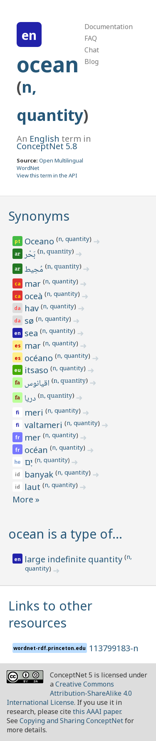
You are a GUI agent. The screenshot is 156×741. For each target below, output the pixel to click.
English (44, 138)
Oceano (40, 241)
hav (33, 308)
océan (37, 449)
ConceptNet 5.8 (47, 146)
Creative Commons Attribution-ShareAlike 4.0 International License (69, 693)
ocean (48, 64)
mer (34, 437)
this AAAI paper (97, 711)
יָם (30, 462)
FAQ (90, 38)
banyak (40, 474)
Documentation (108, 26)
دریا (30, 399)
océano (40, 358)
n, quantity (73, 238)
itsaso (37, 370)
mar (34, 283)
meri (35, 412)
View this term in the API (47, 175)
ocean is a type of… (65, 533)
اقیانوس (37, 384)
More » (26, 499)
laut (33, 486)
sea (32, 333)
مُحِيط (34, 270)
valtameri (44, 425)
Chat (91, 49)
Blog (91, 61)
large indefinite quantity (74, 559)
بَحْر (30, 255)
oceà (35, 296)
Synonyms (38, 215)
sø (30, 320)
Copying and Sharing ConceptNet (71, 720)
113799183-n (114, 648)
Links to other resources (50, 614)
